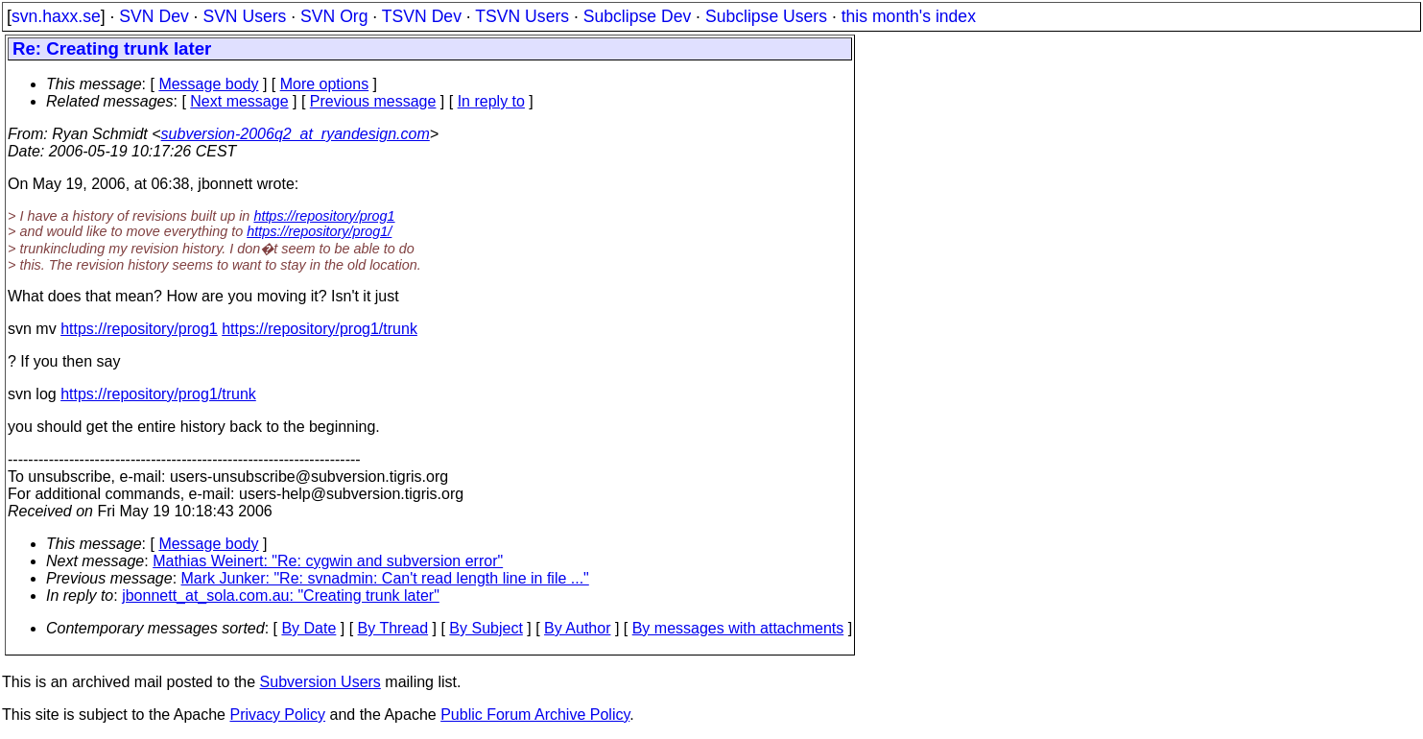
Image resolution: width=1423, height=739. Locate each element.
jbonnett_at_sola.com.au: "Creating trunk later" (280, 595)
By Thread (393, 628)
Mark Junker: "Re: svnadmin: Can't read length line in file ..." (385, 578)
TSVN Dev (422, 16)
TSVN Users (522, 16)
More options (324, 84)
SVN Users (244, 16)
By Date (308, 628)
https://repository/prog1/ (319, 231)
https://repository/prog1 (323, 216)
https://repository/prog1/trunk (319, 329)
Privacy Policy (277, 714)
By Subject (485, 628)
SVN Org (334, 16)
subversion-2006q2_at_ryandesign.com (295, 134)
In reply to (491, 101)
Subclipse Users (766, 16)
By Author (577, 628)
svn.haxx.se (56, 16)
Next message (239, 101)
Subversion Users (320, 682)
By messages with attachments (738, 628)
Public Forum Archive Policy (534, 714)
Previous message (373, 101)
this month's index (909, 16)
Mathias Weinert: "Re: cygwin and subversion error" (328, 561)
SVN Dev (153, 16)
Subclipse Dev (637, 16)
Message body (208, 84)
